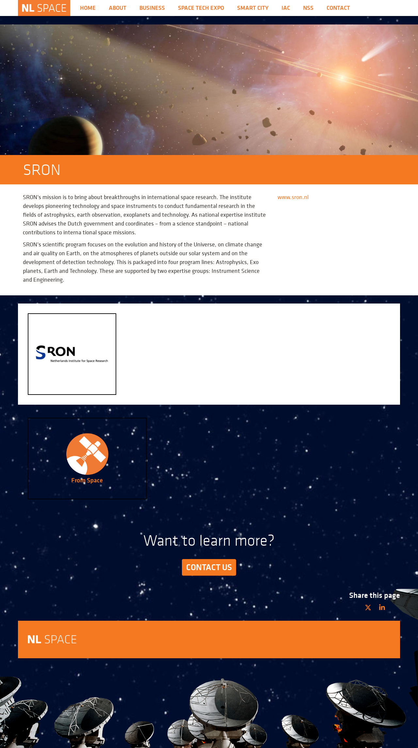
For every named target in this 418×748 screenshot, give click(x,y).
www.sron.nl (293, 197)
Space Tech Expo (201, 8)
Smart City (252, 8)
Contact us (209, 567)
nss (308, 8)
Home (88, 8)
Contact (338, 8)
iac (285, 8)
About (117, 8)
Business (152, 8)
